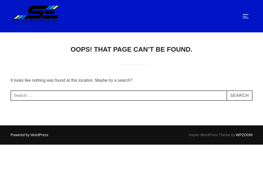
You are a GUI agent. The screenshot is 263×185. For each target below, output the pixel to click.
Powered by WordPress (29, 135)
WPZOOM (244, 135)
